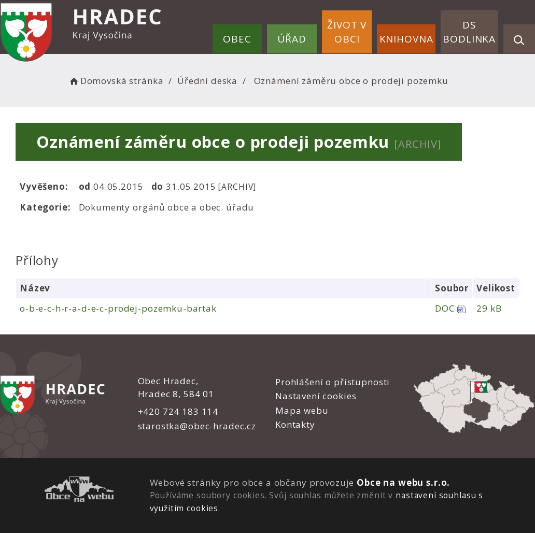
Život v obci (347, 32)
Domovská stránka (115, 81)
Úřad (291, 39)
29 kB (488, 308)
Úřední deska (207, 81)
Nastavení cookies (315, 396)
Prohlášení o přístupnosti (332, 382)
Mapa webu (302, 410)
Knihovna (406, 39)
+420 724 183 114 (177, 411)
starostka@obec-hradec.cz (196, 426)
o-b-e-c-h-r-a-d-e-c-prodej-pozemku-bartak (118, 308)
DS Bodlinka (469, 32)
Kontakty (295, 424)
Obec (237, 39)
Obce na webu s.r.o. (403, 482)
